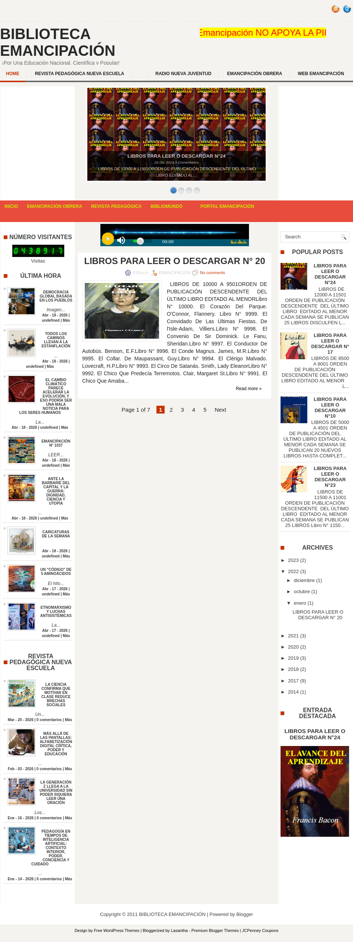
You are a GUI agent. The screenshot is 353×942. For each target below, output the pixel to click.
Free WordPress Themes (116, 930)
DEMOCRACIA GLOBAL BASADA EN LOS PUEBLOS (55, 296)
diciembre (304, 580)
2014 (293, 692)
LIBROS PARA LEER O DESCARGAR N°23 (330, 477)
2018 (293, 669)
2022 (293, 571)
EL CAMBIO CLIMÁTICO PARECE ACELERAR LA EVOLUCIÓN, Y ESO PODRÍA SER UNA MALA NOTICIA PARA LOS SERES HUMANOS (45, 396)
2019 (293, 658)
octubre (302, 591)
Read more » (249, 388)
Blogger (244, 914)
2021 (293, 636)
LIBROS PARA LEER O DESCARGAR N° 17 (330, 343)
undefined (51, 320)
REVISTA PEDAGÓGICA (116, 206)
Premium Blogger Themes (215, 930)
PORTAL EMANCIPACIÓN (227, 206)
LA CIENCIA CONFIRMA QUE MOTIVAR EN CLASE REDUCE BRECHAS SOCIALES (56, 694)
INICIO (11, 206)
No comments (212, 272)
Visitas (38, 261)
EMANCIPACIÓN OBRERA (254, 73)
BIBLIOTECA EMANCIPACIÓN (57, 42)
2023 (293, 560)
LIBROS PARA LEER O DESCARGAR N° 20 (174, 261)
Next (220, 409)
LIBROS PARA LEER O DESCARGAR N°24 (330, 274)
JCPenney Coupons (260, 930)
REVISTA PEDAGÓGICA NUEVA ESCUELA (79, 73)
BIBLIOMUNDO (166, 206)
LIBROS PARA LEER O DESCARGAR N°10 (330, 407)
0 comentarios (49, 720)
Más (66, 320)
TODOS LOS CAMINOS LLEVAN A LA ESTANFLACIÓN (56, 340)
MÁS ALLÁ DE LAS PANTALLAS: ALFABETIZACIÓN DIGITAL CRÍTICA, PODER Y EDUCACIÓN (56, 744)
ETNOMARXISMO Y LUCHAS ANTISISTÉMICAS (55, 611)
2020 (293, 647)
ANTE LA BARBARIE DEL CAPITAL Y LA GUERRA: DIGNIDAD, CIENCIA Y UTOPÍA (56, 491)
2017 (293, 681)
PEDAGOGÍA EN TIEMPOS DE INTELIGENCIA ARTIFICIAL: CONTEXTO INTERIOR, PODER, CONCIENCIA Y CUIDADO (50, 847)
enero (300, 603)
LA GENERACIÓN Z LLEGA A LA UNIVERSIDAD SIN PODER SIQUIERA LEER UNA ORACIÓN (55, 792)
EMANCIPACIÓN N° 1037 (56, 443)
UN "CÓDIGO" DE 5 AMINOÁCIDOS (56, 572)
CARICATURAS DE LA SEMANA (56, 534)
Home (12, 73)
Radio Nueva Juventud (183, 73)
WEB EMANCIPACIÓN (321, 73)
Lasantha (179, 930)
